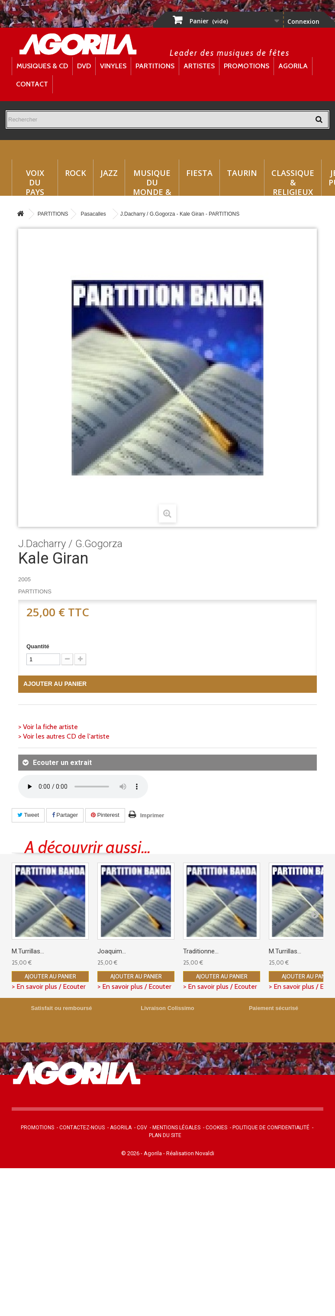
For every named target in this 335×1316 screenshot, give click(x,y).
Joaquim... (111, 951)
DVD (84, 66)
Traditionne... (201, 951)
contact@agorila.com (208, 1090)
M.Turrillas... (28, 951)
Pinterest (105, 815)
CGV (142, 1128)
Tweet (28, 815)
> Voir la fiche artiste (48, 727)
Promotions (246, 66)
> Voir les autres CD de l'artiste (64, 736)
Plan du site (165, 1135)
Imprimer (152, 815)
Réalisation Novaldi (190, 1153)
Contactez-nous (82, 1128)
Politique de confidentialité (270, 1128)
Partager (65, 815)
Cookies (216, 1128)
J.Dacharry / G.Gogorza (70, 544)
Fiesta (199, 173)
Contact (32, 84)
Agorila (293, 66)
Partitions (154, 66)
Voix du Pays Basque (35, 182)
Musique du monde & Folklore (152, 182)
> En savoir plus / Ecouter (49, 986)
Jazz (109, 173)
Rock (75, 173)
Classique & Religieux (292, 182)
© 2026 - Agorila (142, 1153)
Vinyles (113, 66)
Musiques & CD (42, 66)
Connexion (303, 21)
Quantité (37, 646)
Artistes (199, 66)
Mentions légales (176, 1128)
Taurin (242, 173)
